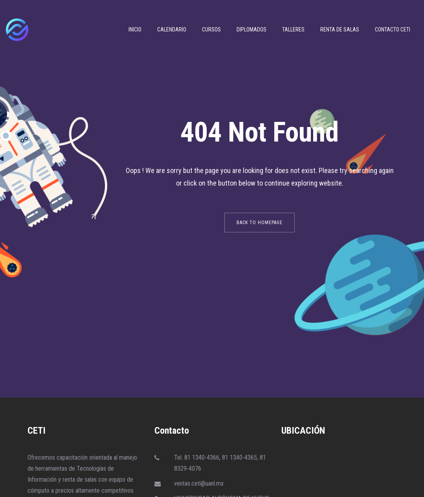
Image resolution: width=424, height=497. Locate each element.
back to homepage (260, 222)
